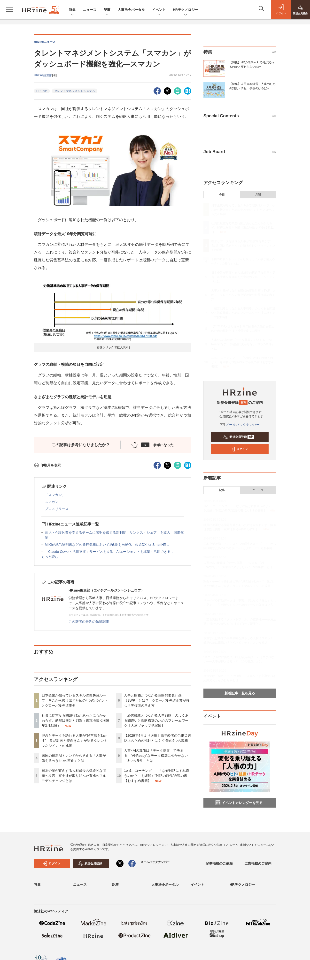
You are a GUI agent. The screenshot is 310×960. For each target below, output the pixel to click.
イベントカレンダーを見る (239, 802)
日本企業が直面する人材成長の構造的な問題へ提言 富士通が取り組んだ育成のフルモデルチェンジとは (74, 776)
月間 (258, 194)
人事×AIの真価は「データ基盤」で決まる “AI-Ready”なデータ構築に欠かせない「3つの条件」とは (156, 756)
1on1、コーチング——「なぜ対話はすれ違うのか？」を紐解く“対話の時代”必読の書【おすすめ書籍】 (156, 776)
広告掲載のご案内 (257, 863)
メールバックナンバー (240, 425)
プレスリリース (57, 509)
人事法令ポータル (131, 10)
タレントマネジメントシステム (74, 91)
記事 (107, 10)
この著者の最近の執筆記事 (89, 621)
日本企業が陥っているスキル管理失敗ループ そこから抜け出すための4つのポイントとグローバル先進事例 (75, 700)
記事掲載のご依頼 (219, 863)
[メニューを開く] (9, 9)
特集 (72, 10)
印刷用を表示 (47, 465)
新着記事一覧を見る (240, 693)
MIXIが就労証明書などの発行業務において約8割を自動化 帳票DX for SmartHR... (107, 545)
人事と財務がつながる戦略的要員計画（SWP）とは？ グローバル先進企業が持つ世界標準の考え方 (156, 700)
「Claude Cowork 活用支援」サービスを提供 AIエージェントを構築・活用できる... (109, 552)
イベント (159, 10)
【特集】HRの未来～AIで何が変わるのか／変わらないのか (251, 64)
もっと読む (49, 557)
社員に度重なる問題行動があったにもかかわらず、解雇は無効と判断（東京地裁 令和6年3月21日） (75, 720)
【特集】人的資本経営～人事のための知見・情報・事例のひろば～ (252, 86)
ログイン (239, 449)
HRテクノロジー (185, 10)
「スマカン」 (55, 495)
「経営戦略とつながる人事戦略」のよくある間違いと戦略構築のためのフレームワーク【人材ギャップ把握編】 (156, 720)
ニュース (89, 10)
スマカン (51, 502)
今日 (222, 194)
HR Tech (41, 91)
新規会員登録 (238, 437)
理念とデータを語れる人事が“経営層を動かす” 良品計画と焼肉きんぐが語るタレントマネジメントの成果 (74, 741)
